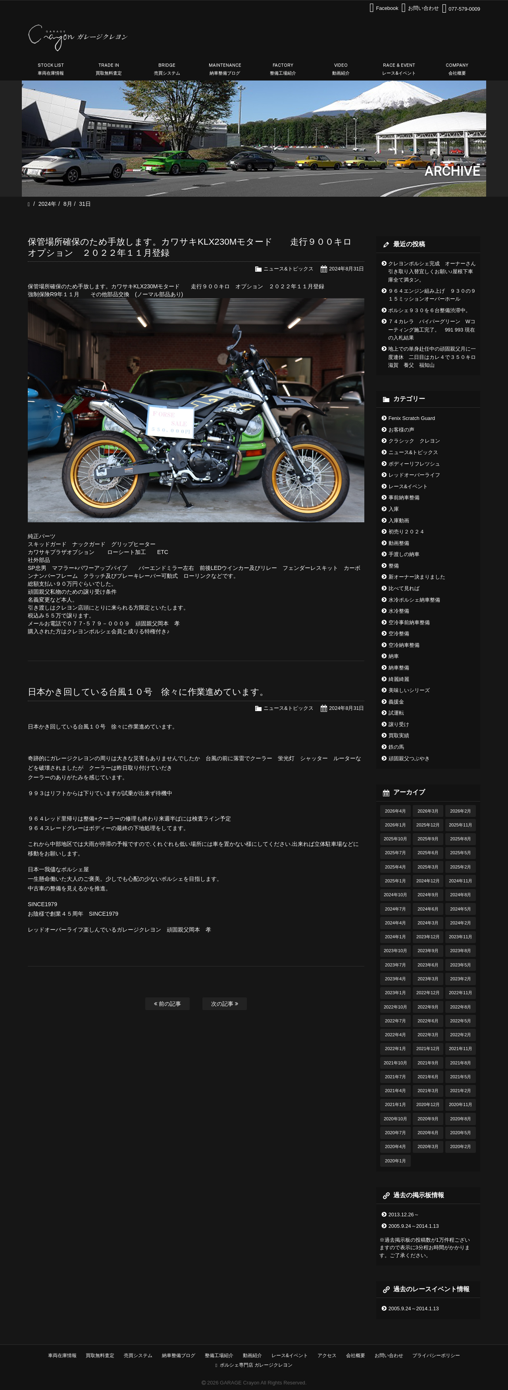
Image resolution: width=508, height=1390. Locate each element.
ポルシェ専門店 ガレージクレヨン (254, 1365)
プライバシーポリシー (436, 1355)
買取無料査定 (100, 1355)
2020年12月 (428, 1104)
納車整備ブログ (178, 1355)
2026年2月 (460, 811)
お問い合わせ (389, 1355)
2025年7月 (395, 852)
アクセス (327, 1355)
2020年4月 (395, 1146)
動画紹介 (252, 1355)
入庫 (394, 509)
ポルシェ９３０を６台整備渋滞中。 (429, 310)
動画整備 (399, 543)
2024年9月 (428, 894)
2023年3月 (428, 978)
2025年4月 (395, 867)
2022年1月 (395, 1048)
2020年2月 (460, 1146)
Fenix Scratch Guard (412, 418)
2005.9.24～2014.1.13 (414, 1226)
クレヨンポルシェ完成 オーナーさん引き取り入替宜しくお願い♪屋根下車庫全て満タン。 (432, 272)
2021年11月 (460, 1048)
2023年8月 (460, 950)
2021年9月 (428, 1062)
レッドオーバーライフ (414, 475)
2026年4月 (395, 811)
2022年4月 (395, 1034)
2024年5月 (460, 909)
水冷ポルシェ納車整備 (414, 600)
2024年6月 (428, 909)
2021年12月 (428, 1048)
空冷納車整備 (404, 645)
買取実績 (399, 735)
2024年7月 (395, 909)
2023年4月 (395, 978)
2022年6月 (428, 1020)
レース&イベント (408, 486)
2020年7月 (395, 1132)
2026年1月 (395, 824)
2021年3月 (428, 1090)
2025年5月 (460, 852)
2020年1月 (395, 1160)
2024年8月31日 (346, 269)
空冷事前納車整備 (409, 622)
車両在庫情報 (62, 1355)
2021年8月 (460, 1062)
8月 (68, 204)
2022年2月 (460, 1034)
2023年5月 (460, 964)
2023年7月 (395, 964)
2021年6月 (428, 1076)
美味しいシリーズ (409, 690)
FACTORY (283, 70)
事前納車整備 (404, 497)
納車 (394, 656)
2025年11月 (460, 824)
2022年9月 (428, 1007)
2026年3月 (428, 811)
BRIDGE (167, 70)
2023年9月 (428, 950)
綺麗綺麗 (399, 679)
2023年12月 (428, 936)
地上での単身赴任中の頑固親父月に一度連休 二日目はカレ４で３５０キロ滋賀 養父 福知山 (432, 357)
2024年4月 (395, 922)
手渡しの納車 (404, 554)
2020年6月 (428, 1132)
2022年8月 (460, 1007)
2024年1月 (395, 936)
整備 (394, 566)
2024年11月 (460, 880)
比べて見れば (404, 588)
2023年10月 (395, 950)
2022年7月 (395, 1020)
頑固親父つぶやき (409, 758)
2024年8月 (460, 894)
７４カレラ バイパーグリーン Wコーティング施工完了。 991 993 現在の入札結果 (431, 329)
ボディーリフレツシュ (414, 464)
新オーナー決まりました (417, 577)
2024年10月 (395, 894)
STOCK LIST (51, 70)
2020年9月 (428, 1118)
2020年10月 (395, 1118)
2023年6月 (428, 964)
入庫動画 (399, 520)
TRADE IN (109, 70)
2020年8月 (460, 1118)
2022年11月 (460, 992)
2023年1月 (395, 992)
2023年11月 (460, 936)
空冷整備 (399, 634)
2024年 (47, 204)
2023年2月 (460, 978)
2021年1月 (395, 1104)
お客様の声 (401, 430)
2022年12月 (428, 992)
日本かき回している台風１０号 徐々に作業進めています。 (148, 692)
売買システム (138, 1355)
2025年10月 (395, 838)
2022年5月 (460, 1020)
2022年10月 (395, 1007)
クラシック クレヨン (414, 441)
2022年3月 (428, 1034)
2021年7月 (395, 1076)
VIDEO (341, 70)
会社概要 (355, 1355)
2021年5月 (460, 1076)
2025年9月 (428, 838)
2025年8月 (460, 838)
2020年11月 (460, 1104)
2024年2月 (460, 922)
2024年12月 (428, 880)
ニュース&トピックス (289, 269)
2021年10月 (395, 1062)
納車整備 (399, 668)
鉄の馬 (396, 747)
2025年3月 (428, 867)
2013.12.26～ (404, 1214)
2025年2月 (460, 867)
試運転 (396, 713)
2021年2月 (460, 1090)
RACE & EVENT (399, 70)
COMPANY (457, 70)
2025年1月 (395, 880)
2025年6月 (428, 852)
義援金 (396, 702)
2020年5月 (460, 1132)
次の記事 (224, 1004)
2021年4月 (395, 1090)
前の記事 (167, 1004)
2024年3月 (428, 922)
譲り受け (399, 724)
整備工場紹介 (219, 1355)
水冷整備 (399, 611)
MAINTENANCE (225, 70)
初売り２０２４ (407, 532)
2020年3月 (428, 1146)
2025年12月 (428, 824)
